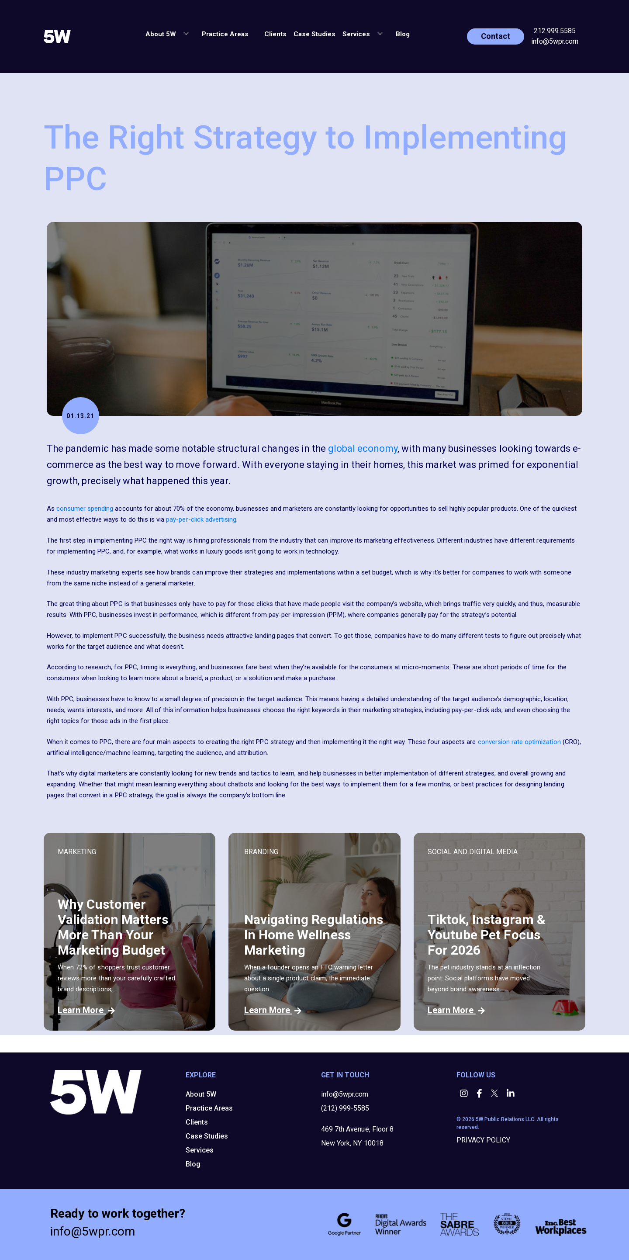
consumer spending (85, 508)
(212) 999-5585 (345, 1108)
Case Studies (314, 34)
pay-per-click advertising (201, 519)
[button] (257, 32)
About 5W (201, 1094)
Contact (495, 36)
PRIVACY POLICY (483, 1140)
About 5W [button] (161, 34)
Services (200, 1150)
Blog (403, 34)
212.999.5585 (555, 31)
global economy (362, 448)
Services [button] (357, 34)
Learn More (86, 1010)
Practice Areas (225, 34)
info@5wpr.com (554, 41)
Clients (275, 34)
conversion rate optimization (519, 742)
